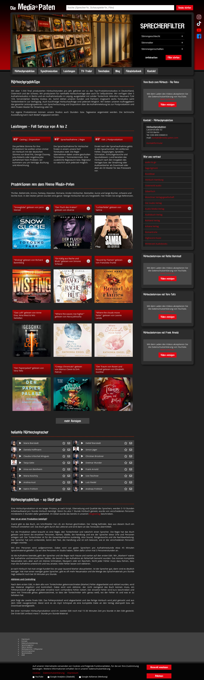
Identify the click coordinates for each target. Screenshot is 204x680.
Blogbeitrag (94, 513)
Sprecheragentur (28, 645)
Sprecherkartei (27, 653)
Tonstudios (104, 71)
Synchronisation (49, 71)
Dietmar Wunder (94, 462)
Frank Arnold (92, 469)
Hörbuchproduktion (25, 71)
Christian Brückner (95, 456)
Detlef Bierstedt (93, 443)
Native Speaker (27, 647)
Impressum (26, 639)
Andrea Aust (30, 482)
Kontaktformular (154, 143)
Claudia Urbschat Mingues (36, 456)
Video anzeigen (167, 104)
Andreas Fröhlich (94, 488)
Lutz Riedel (91, 482)
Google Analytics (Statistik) (62, 677)
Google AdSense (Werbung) (95, 677)
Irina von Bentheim (33, 469)
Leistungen (69, 71)
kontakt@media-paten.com (165, 137)
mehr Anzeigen (72, 421)
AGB (23, 655)
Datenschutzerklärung (30, 643)
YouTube (39, 677)
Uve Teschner (92, 475)
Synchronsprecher (28, 651)
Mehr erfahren (167, 99)
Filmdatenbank (133, 71)
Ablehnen (159, 676)
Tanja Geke (29, 462)
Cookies (36, 672)
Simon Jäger (91, 449)
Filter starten (173, 57)
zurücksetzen (151, 57)
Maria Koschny (31, 475)
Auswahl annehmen (159, 667)
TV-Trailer (86, 71)
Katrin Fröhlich (31, 488)
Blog (117, 71)
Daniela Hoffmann (32, 449)
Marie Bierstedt (31, 443)
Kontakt (151, 71)
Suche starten (184, 7)
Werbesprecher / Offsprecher (32, 649)
